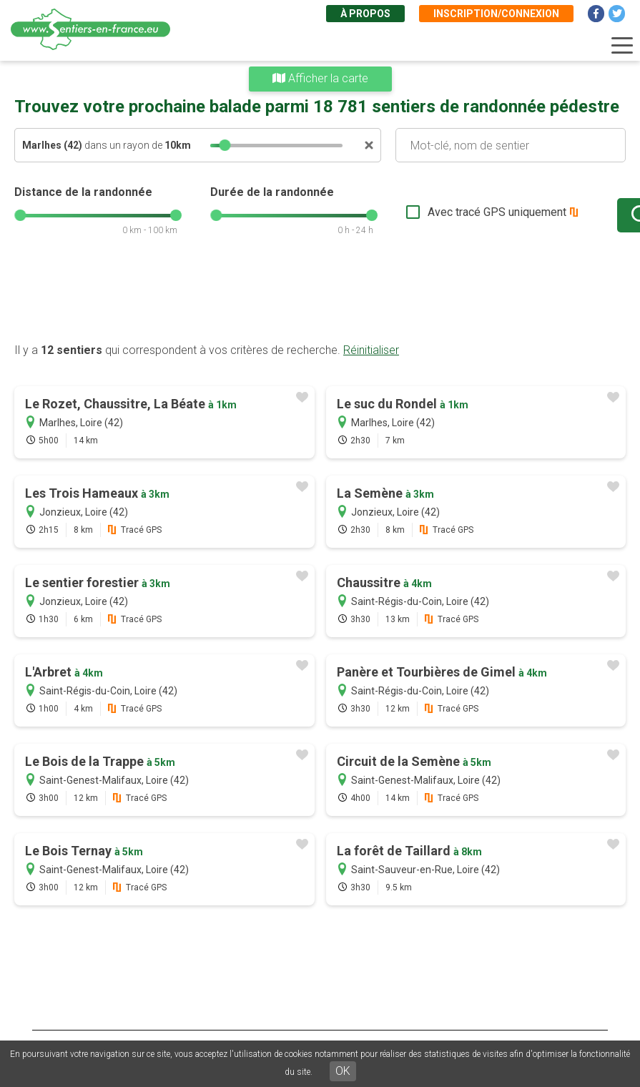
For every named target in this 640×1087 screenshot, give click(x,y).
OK (342, 1071)
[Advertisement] (320, 297)
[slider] (224, 145)
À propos (365, 13)
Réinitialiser (371, 350)
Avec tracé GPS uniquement (450, 212)
